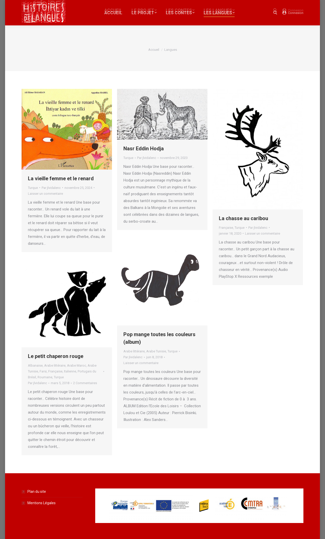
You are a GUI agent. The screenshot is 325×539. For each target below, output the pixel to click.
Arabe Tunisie (156, 351)
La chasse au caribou (243, 218)
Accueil (153, 50)
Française (226, 228)
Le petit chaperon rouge (55, 356)
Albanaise (35, 365)
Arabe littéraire (134, 351)
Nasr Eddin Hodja (143, 148)
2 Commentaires (85, 383)
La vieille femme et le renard (61, 178)
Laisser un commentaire (45, 193)
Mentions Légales (41, 503)
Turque (33, 188)
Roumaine (45, 377)
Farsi (43, 371)
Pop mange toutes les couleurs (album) (159, 338)
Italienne (70, 371)
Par (51, 188)
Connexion (295, 13)
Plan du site (36, 491)
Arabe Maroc (76, 365)
